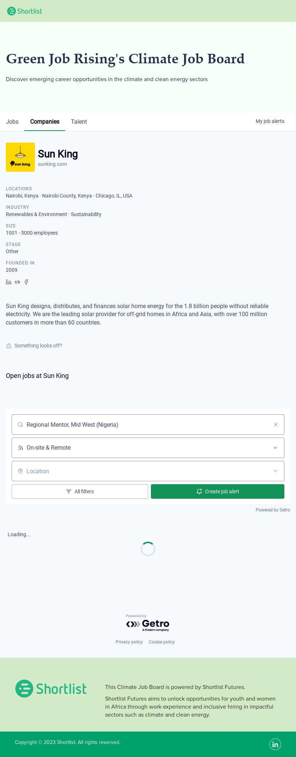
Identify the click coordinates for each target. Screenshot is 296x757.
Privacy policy (129, 642)
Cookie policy (162, 642)
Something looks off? (34, 345)
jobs (12, 121)
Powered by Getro (273, 510)
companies (44, 121)
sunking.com (52, 164)
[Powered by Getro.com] (148, 623)
